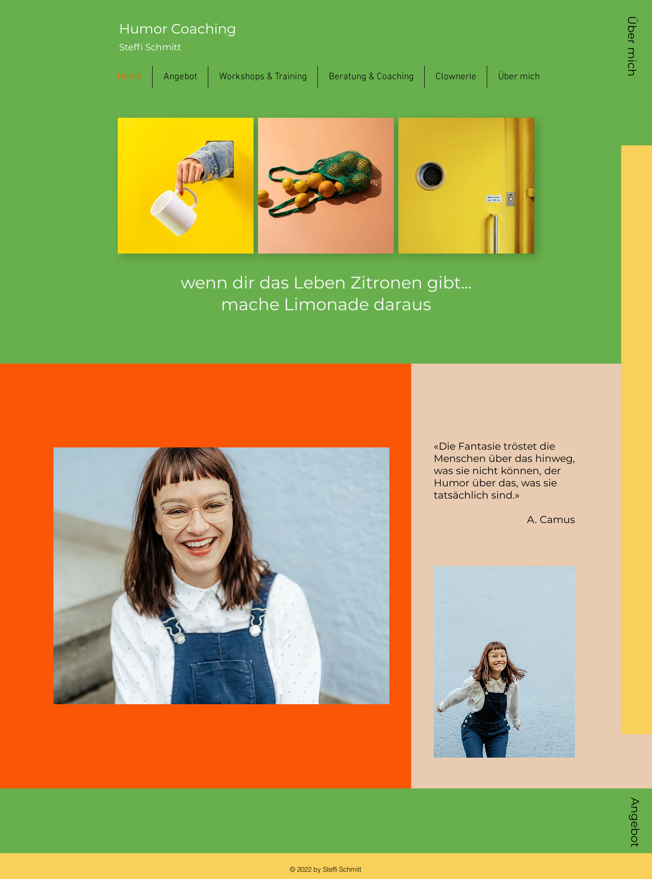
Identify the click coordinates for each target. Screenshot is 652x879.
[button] (632, 46)
